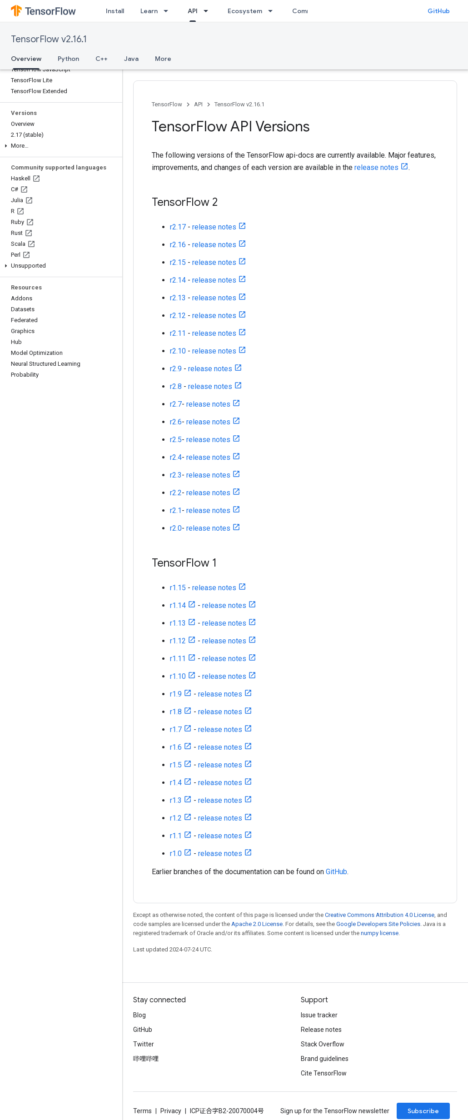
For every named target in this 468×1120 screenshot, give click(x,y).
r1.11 (178, 658)
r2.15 (178, 262)
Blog (139, 1015)
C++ (101, 59)
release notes (376, 167)
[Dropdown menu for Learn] (168, 11)
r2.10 (178, 351)
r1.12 (178, 641)
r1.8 (176, 711)
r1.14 (178, 605)
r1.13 (178, 623)
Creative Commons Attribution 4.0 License (379, 914)
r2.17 (178, 227)
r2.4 (176, 457)
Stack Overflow (322, 1044)
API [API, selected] (193, 11)
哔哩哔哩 (146, 1058)
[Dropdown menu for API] (208, 11)
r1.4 (176, 782)
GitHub (439, 11)
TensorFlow (167, 104)
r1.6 (176, 747)
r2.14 (178, 280)
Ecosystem (245, 11)
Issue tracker (319, 1015)
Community (310, 11)
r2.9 (176, 368)
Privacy (170, 1111)
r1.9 (176, 694)
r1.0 (176, 853)
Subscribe (423, 1111)
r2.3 (176, 475)
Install (115, 11)
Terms (142, 1111)
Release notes (321, 1029)
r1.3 (176, 800)
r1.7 (176, 729)
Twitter (143, 1044)
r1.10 (178, 676)
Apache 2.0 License (257, 924)
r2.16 (178, 244)
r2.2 (176, 492)
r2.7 (176, 404)
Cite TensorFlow (324, 1073)
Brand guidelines (325, 1058)
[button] (59, 145)
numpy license (379, 933)
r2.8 (176, 386)
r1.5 (176, 765)
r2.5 (176, 439)
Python (68, 59)
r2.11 (178, 333)
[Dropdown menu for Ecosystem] (273, 11)
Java (131, 59)
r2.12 (178, 315)
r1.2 (176, 818)
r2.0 (176, 528)
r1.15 (178, 587)
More (163, 59)
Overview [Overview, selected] (26, 59)
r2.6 (176, 422)
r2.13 (178, 298)
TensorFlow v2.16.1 (49, 39)
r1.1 (176, 835)
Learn (149, 11)
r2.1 (176, 510)
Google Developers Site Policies (378, 924)
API (198, 104)
